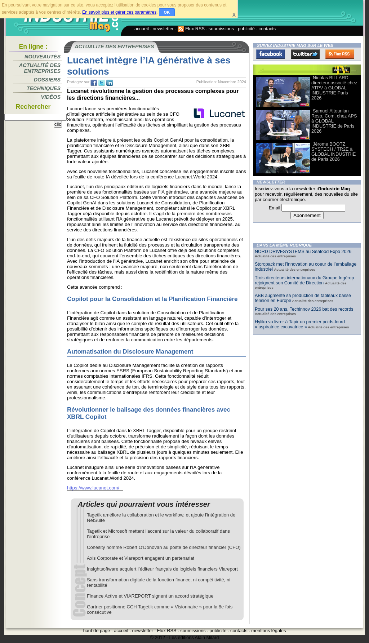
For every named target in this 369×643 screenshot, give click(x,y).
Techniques (44, 88)
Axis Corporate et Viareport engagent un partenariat (140, 558)
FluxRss (339, 54)
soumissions (221, 28)
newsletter (163, 28)
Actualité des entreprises (40, 68)
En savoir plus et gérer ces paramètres (119, 12)
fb (93, 83)
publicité (246, 28)
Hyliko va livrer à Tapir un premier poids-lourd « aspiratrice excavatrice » (300, 324)
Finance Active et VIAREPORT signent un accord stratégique (150, 596)
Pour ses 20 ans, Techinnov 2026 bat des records (304, 309)
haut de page (96, 630)
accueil (141, 28)
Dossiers (47, 80)
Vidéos (51, 97)
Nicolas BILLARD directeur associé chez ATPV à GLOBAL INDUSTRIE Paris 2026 (334, 88)
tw (101, 83)
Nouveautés (43, 56)
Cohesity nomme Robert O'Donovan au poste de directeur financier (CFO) (164, 547)
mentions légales (268, 630)
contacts (267, 28)
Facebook (270, 54)
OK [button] (167, 12)
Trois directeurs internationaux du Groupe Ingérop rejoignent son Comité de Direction (304, 280)
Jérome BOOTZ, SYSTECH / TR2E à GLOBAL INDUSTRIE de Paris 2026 (333, 151)
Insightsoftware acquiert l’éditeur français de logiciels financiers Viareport (162, 569)
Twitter (305, 54)
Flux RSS (191, 28)
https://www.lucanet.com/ (93, 488)
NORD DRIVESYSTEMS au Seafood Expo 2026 (303, 251)
